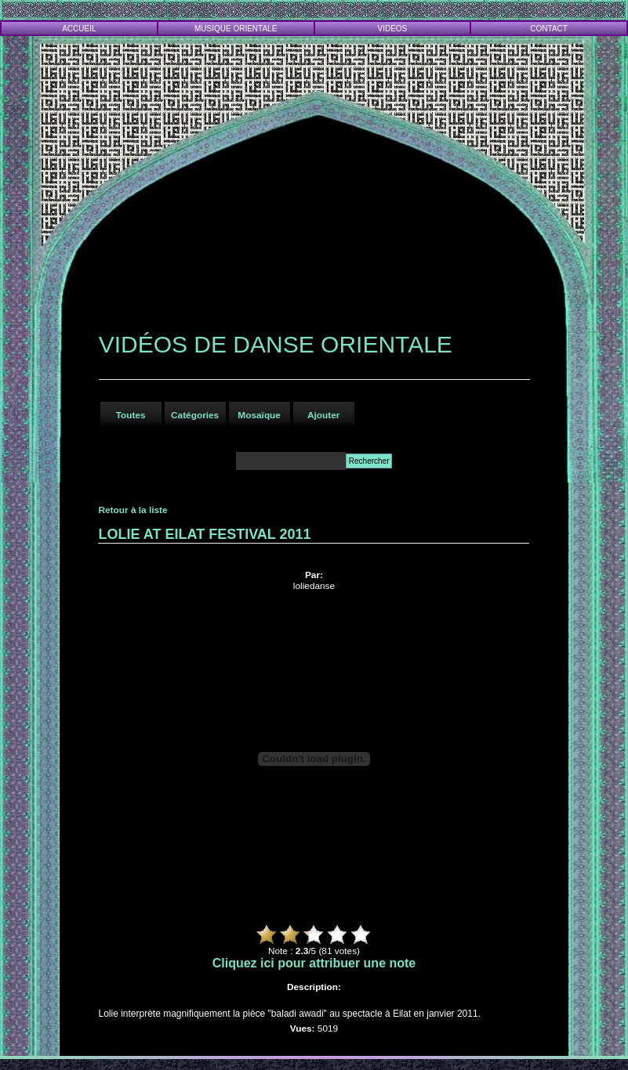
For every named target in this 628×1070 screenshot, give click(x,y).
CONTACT (549, 28)
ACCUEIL (79, 28)
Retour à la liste (132, 509)
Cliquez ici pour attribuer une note (314, 963)
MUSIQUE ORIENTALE (235, 28)
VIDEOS (393, 28)
